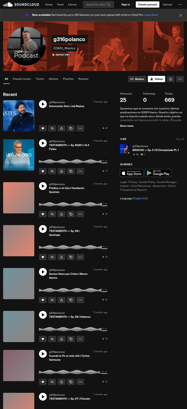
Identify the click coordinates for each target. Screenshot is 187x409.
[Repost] (52, 128)
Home (49, 4)
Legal (123, 182)
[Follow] (156, 79)
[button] (180, 4)
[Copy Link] (71, 128)
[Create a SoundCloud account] (147, 4)
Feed (60, 4)
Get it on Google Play (158, 173)
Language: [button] (134, 198)
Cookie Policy (147, 182)
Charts (172, 186)
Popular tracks (22, 79)
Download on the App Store (131, 173)
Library (72, 4)
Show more (127, 126)
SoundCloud (21, 4)
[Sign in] (125, 4)
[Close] (181, 15)
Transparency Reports (133, 190)
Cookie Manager (166, 182)
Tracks (40, 79)
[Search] (98, 4)
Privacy (132, 182)
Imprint (124, 186)
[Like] (43, 128)
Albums (53, 79)
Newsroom (159, 186)
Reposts (83, 79)
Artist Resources (141, 186)
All (6, 79)
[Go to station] (137, 79)
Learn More (151, 15)
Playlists (68, 79)
